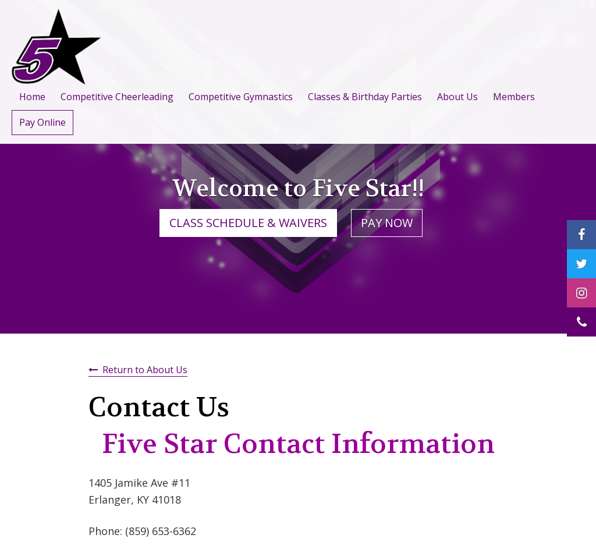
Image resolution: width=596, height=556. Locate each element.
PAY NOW (387, 223)
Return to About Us (144, 369)
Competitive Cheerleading (117, 96)
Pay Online (42, 122)
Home (32, 96)
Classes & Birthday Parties (365, 96)
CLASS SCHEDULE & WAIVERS (248, 223)
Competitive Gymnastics (241, 96)
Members (514, 96)
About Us (457, 96)
